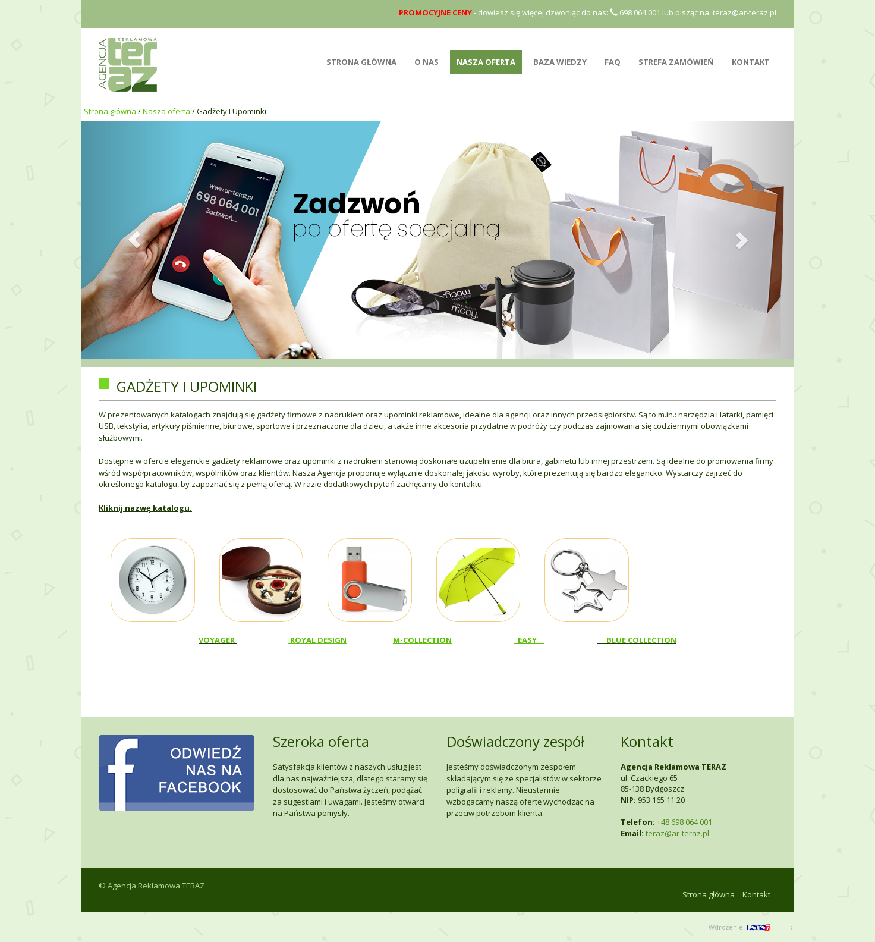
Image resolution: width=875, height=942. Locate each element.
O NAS (426, 61)
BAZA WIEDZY (560, 61)
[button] (134, 240)
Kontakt (751, 61)
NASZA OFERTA (486, 61)
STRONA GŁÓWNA (361, 61)
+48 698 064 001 (684, 822)
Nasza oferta (166, 111)
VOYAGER (218, 640)
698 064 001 (635, 12)
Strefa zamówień (676, 61)
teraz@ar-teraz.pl (744, 12)
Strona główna (110, 111)
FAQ (613, 61)
